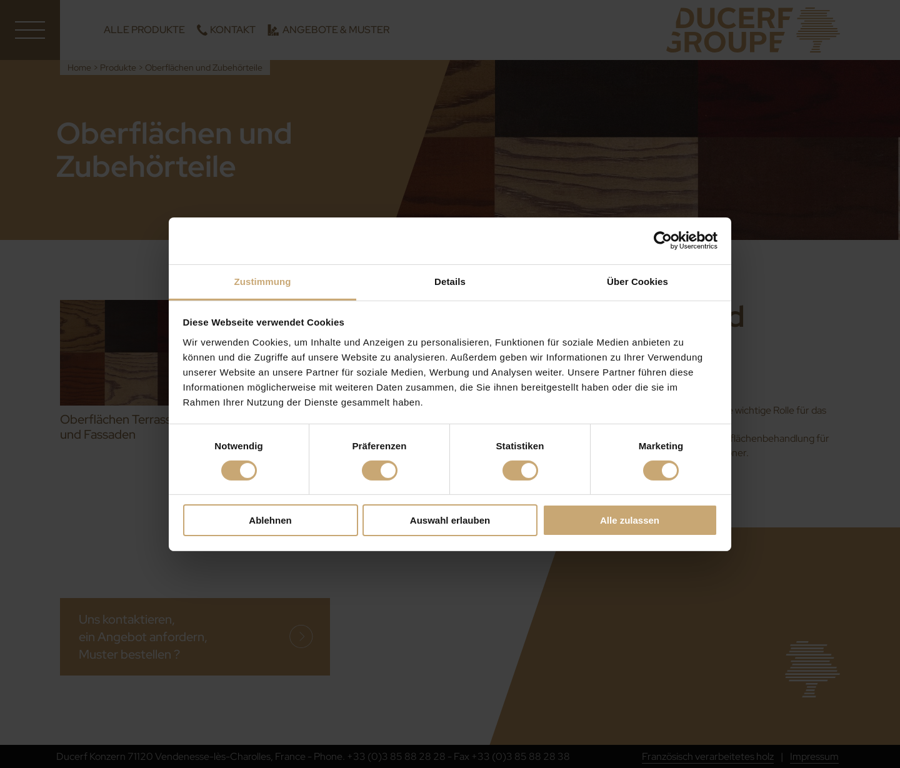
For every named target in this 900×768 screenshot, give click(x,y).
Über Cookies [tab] (637, 281)
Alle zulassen (629, 520)
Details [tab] (450, 281)
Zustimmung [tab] (262, 281)
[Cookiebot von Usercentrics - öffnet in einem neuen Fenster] (663, 240)
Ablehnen (270, 520)
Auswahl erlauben (450, 520)
